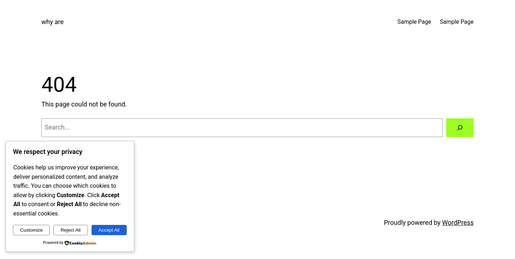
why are (52, 22)
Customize (31, 230)
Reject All (71, 230)
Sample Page (414, 21)
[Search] (460, 127)
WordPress (458, 222)
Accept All (109, 230)
